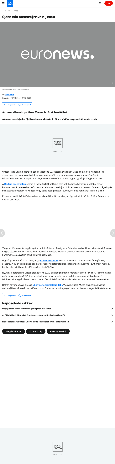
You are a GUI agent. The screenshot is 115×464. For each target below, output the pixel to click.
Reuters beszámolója (15, 184)
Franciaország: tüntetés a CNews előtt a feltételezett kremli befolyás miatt (35, 322)
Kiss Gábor (9, 95)
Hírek (9, 11)
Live (109, 3)
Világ (16, 11)
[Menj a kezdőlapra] (10, 3)
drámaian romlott (49, 260)
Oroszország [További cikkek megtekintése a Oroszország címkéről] (35, 331)
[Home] (3, 11)
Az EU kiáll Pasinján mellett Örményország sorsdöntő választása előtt (33, 315)
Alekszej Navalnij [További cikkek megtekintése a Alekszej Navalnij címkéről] (58, 331)
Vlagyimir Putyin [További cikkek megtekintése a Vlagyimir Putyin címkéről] (13, 331)
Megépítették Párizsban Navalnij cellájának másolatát (26, 308)
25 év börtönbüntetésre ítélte (48, 285)
